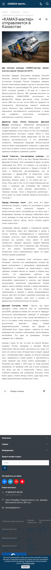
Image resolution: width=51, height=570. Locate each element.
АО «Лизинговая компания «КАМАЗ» (11, 548)
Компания (6, 438)
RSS (46, 19)
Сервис (5, 444)
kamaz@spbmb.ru (12, 508)
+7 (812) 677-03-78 (13, 492)
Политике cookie (28, 563)
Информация (7, 450)
